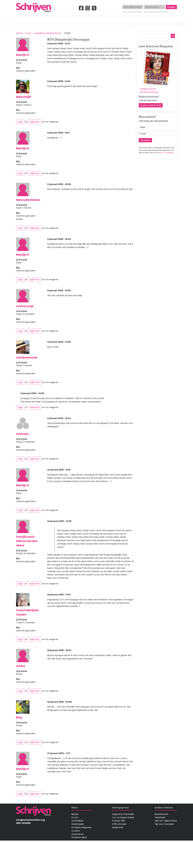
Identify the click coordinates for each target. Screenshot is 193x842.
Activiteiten (112, 20)
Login (20, 121)
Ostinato (22, 434)
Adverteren (77, 834)
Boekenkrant (161, 814)
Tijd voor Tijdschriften (166, 820)
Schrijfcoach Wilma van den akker (27, 541)
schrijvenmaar (26, 357)
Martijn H (22, 55)
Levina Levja (25, 306)
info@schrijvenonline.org (30, 819)
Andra (20, 666)
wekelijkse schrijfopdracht (47, 33)
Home (19, 20)
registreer (34, 121)
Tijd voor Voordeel (164, 824)
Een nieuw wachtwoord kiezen (156, 12)
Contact (172, 20)
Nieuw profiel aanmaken (132, 12)
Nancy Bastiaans (28, 200)
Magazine (135, 20)
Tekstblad (160, 817)
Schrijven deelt (79, 837)
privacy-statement (166, 152)
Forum (74, 817)
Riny (19, 717)
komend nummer (149, 92)
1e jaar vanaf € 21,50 (150, 105)
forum (28, 33)
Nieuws (75, 814)
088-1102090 (23, 823)
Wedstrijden (87, 20)
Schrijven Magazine (81, 827)
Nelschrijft (23, 97)
